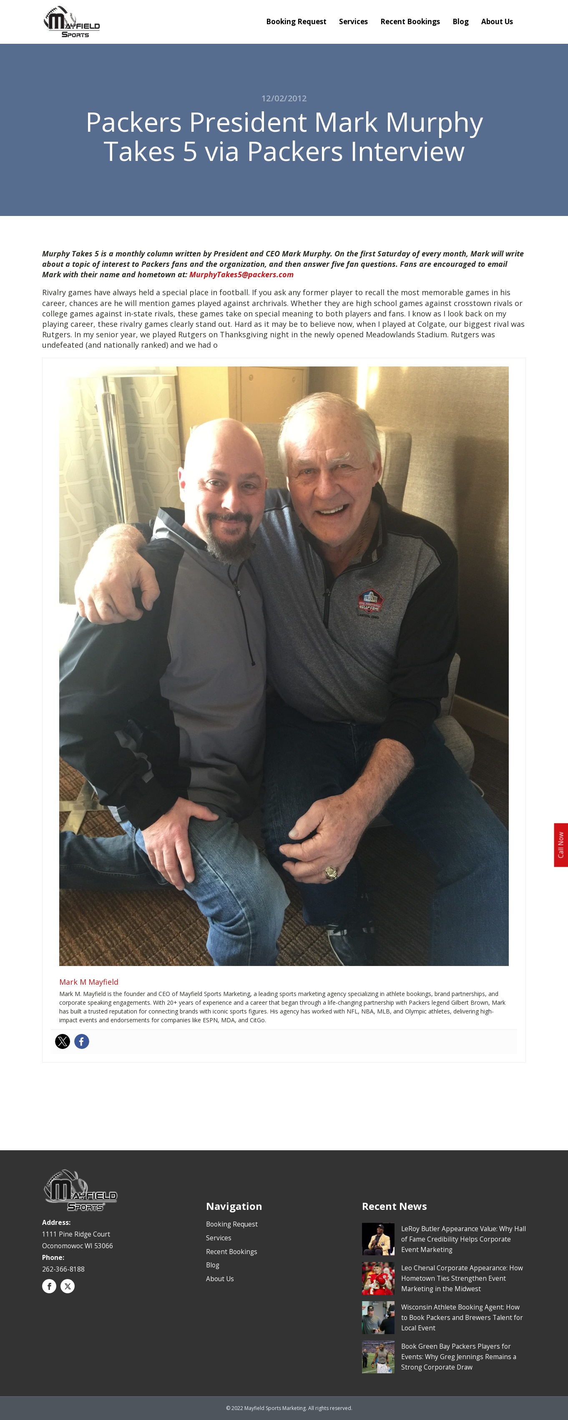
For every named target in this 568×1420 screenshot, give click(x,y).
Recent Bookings (410, 21)
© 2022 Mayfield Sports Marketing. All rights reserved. (289, 1408)
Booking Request (296, 21)
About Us (497, 21)
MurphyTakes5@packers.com (241, 274)
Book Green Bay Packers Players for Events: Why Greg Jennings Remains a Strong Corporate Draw (458, 1357)
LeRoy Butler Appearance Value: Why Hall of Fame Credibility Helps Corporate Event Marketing (463, 1239)
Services (353, 21)
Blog (460, 21)
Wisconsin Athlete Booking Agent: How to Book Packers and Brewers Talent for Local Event (462, 1317)
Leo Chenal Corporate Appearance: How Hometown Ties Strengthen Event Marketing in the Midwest (462, 1278)
